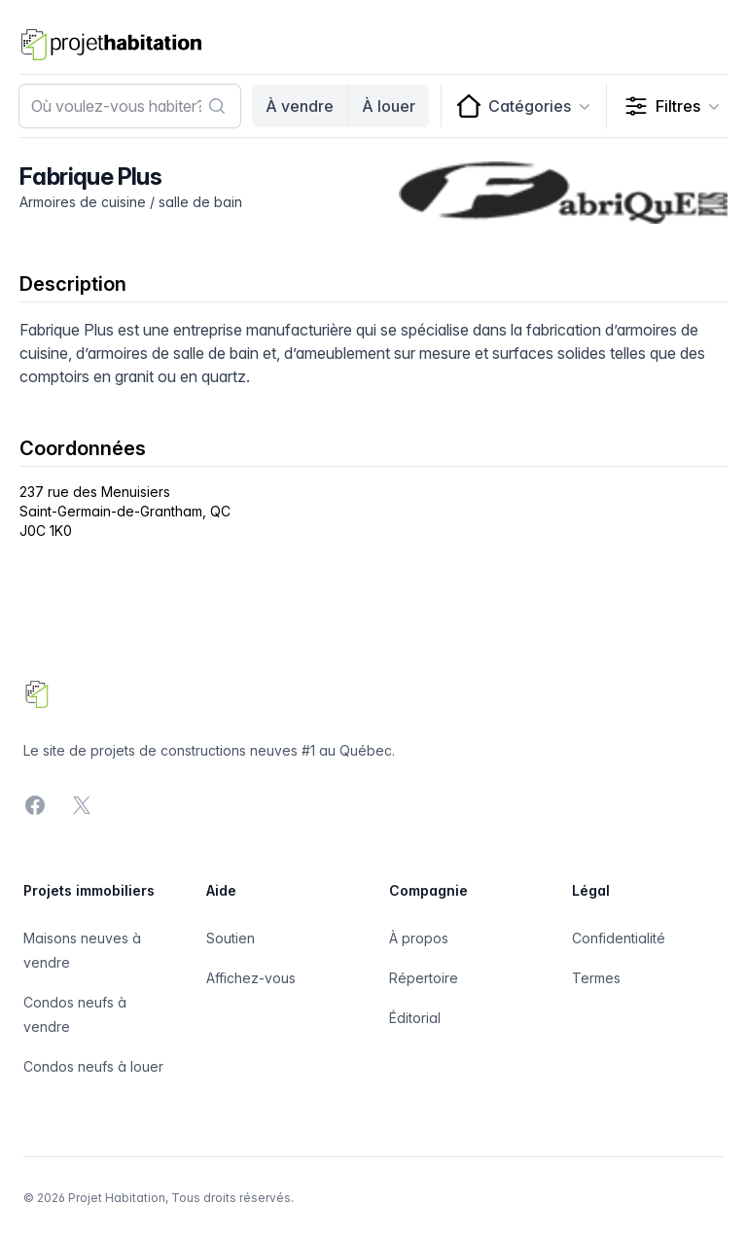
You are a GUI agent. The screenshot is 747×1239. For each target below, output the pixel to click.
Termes (596, 978)
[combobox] (129, 106)
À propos (418, 938)
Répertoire (423, 978)
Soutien (230, 938)
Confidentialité (618, 938)
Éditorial (415, 1017)
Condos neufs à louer (93, 1066)
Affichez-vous (251, 978)
